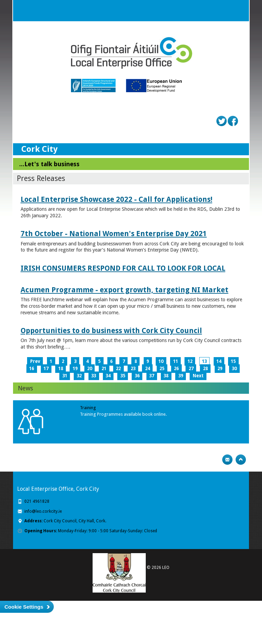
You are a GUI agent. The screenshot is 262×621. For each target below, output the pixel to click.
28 (205, 368)
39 (180, 375)
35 (122, 375)
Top (241, 459)
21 (104, 368)
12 (190, 361)
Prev (35, 361)
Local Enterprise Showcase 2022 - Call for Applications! (116, 199)
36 (137, 375)
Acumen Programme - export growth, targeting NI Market (124, 289)
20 (89, 368)
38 (166, 375)
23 (133, 368)
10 (160, 361)
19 (75, 368)
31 (64, 375)
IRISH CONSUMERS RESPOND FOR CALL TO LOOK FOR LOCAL (123, 268)
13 (204, 361)
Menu (238, 10)
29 (219, 368)
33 (93, 375)
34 (108, 375)
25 (161, 368)
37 (151, 375)
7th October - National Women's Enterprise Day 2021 (114, 233)
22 (118, 368)
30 (234, 368)
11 (175, 361)
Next (198, 375)
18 (60, 368)
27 (191, 368)
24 (147, 368)
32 (79, 375)
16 (31, 368)
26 (176, 368)
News (25, 388)
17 (46, 368)
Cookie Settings (23, 607)
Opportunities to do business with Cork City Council (111, 330)
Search (224, 10)
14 (218, 361)
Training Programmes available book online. (123, 414)
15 (233, 361)
